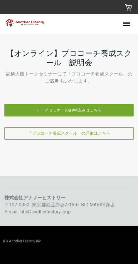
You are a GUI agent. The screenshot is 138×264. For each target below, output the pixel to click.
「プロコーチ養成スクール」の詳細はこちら (69, 133)
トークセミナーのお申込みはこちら (69, 110)
